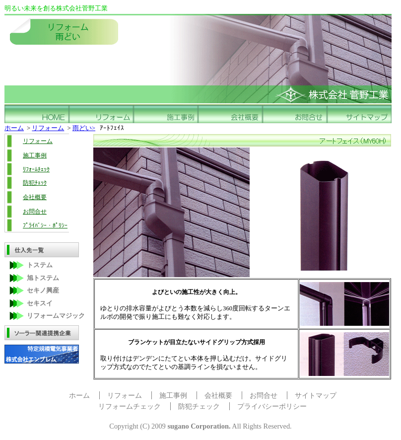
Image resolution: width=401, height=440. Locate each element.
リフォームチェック (129, 406)
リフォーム (48, 128)
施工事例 (35, 155)
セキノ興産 (43, 290)
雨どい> (83, 128)
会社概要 (35, 197)
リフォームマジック (56, 315)
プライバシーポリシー (272, 406)
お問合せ (35, 211)
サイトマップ (315, 395)
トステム (40, 265)
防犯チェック (199, 406)
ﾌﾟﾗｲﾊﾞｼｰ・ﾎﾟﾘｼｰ (45, 225)
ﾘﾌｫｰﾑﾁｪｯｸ (36, 169)
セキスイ (40, 303)
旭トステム (43, 278)
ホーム (14, 128)
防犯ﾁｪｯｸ (35, 182)
